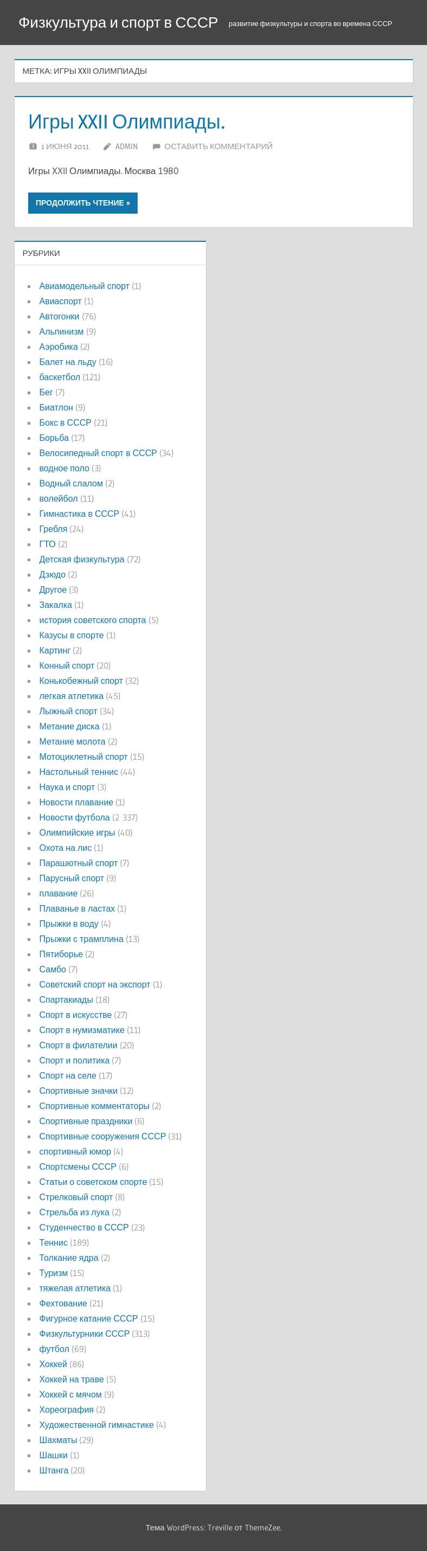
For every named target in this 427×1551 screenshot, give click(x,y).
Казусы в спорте (72, 635)
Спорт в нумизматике (82, 1029)
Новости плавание (77, 802)
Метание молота (73, 741)
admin (126, 146)
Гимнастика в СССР (80, 513)
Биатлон (56, 407)
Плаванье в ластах (77, 908)
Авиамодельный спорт (85, 285)
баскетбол (60, 376)
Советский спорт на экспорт (95, 984)
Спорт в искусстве (76, 1014)
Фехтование (63, 1303)
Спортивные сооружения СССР (103, 1136)
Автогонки (60, 316)
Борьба (54, 437)
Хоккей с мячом (71, 1394)
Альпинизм (62, 331)
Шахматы (58, 1439)
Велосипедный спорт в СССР (98, 452)
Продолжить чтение (80, 203)
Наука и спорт (67, 786)
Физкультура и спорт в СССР (118, 22)
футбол (54, 1348)
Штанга (54, 1470)
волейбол (59, 498)
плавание (59, 893)
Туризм (54, 1272)
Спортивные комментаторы (95, 1105)
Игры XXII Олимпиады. (126, 121)
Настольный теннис (79, 771)
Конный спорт (67, 665)
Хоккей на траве (72, 1379)
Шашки (54, 1455)
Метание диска (70, 726)
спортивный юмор (76, 1151)
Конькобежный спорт (82, 680)
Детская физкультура (82, 559)
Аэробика (59, 346)
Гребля (54, 528)
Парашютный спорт (79, 862)
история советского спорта (93, 619)
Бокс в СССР (66, 422)
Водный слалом (71, 483)
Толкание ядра (69, 1257)
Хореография (67, 1409)
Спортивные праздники (86, 1121)
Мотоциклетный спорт (84, 756)
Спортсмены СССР (78, 1166)
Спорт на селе (68, 1075)
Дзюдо (53, 574)
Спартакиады (66, 999)
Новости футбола (75, 817)
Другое (53, 589)
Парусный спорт (72, 878)
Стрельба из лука (74, 1212)
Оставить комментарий (219, 146)
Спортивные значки (79, 1090)
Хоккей (53, 1363)
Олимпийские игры (77, 832)
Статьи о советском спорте (93, 1181)
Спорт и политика (75, 1060)
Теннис (54, 1242)
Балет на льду (68, 361)
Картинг (55, 650)
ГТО (48, 544)
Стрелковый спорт (76, 1196)
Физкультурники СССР (85, 1333)
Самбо (53, 969)
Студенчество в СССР (84, 1227)
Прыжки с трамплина (82, 938)
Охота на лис (66, 847)
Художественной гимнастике (97, 1424)
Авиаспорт (61, 301)
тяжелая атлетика (75, 1288)
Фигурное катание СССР (89, 1318)
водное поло (64, 468)
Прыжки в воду (69, 923)
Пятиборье (61, 953)
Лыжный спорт (69, 711)
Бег (46, 392)
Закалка (56, 604)
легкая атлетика (72, 695)
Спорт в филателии (79, 1045)
